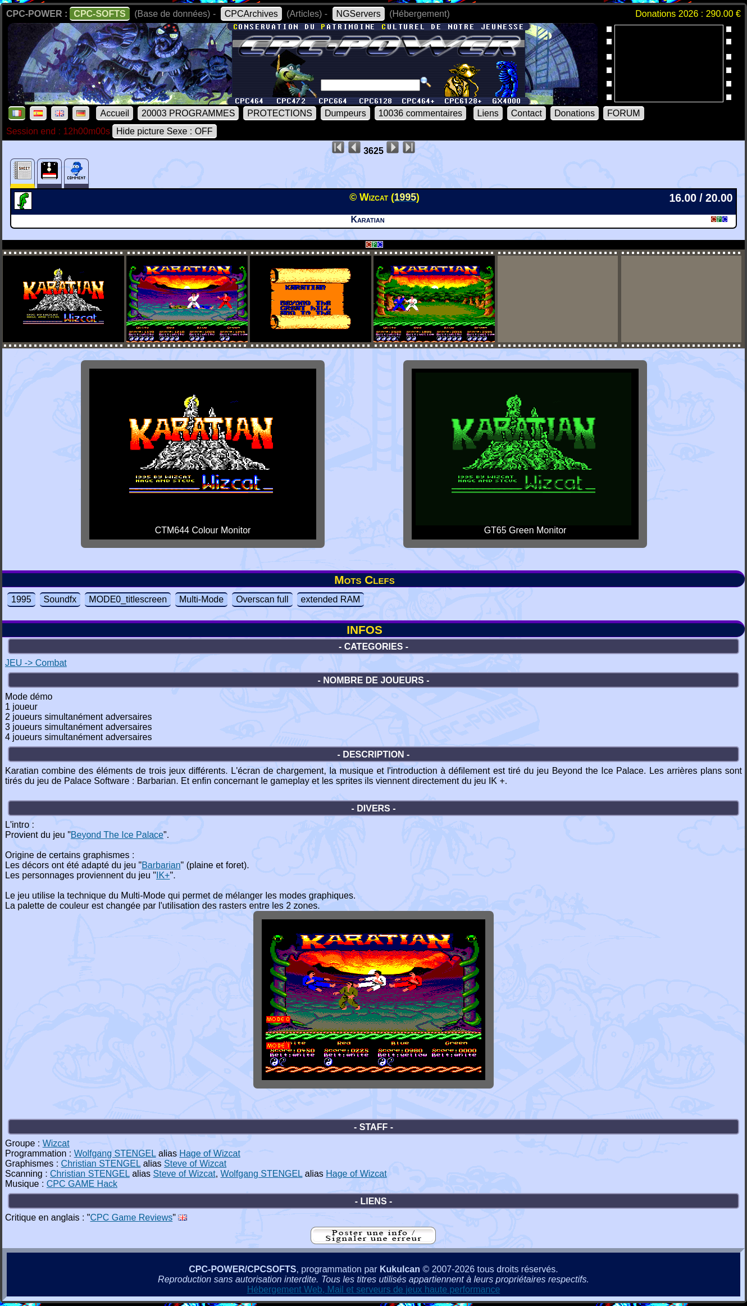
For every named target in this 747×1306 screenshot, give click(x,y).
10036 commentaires (420, 113)
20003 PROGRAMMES (188, 113)
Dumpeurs (345, 113)
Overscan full (262, 599)
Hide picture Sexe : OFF (164, 131)
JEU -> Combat (36, 663)
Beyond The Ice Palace (117, 835)
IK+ (163, 875)
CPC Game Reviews (131, 1217)
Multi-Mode (201, 599)
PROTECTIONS (279, 113)
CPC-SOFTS (99, 14)
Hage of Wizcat (209, 1153)
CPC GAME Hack (82, 1184)
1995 (21, 599)
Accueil (114, 113)
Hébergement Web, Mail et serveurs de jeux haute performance (373, 1289)
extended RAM (331, 599)
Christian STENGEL (101, 1163)
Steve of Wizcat (195, 1163)
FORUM (623, 113)
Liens (488, 113)
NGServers (358, 14)
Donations (574, 113)
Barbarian (161, 865)
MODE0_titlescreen (128, 599)
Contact (526, 113)
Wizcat (56, 1143)
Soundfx (60, 599)
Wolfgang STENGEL (115, 1153)
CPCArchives (251, 14)
